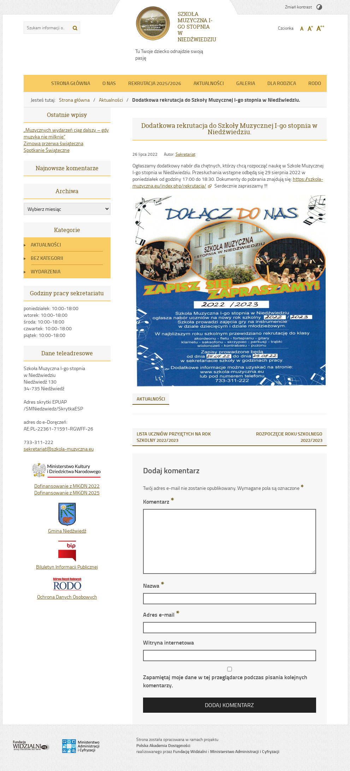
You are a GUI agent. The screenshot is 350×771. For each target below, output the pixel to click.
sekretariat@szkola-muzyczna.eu (59, 448)
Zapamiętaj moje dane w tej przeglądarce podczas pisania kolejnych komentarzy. (225, 681)
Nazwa (153, 585)
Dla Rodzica (281, 83)
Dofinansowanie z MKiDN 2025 (67, 492)
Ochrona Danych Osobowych (67, 593)
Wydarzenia (45, 271)
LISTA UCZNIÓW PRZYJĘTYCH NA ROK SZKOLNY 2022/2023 (174, 437)
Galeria (245, 83)
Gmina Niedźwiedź (67, 527)
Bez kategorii (47, 258)
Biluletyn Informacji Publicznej (67, 563)
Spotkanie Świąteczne (47, 150)
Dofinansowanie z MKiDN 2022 (67, 485)
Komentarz (158, 501)
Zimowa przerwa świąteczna (53, 143)
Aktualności (209, 83)
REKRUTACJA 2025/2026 (154, 83)
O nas (109, 83)
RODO (314, 83)
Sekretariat (185, 154)
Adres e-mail (161, 614)
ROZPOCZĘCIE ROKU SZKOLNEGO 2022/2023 (289, 437)
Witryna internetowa (168, 642)
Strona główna (70, 83)
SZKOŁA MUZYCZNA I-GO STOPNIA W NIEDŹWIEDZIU (197, 26)
